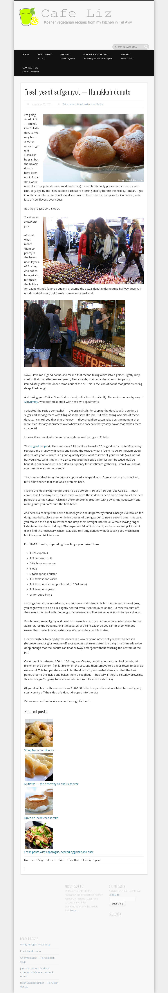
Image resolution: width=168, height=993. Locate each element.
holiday (87, 860)
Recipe (99, 104)
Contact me (30, 69)
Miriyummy (31, 401)
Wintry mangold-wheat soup (35, 944)
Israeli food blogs (97, 56)
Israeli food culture (86, 104)
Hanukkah (74, 860)
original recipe (39, 446)
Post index (45, 56)
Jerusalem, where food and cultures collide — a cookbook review (36, 972)
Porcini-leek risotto (30, 951)
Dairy (65, 104)
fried (61, 860)
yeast (98, 860)
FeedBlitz (114, 894)
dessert (72, 104)
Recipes (67, 56)
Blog (25, 54)
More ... (74, 910)
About (127, 56)
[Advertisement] (54, 889)
